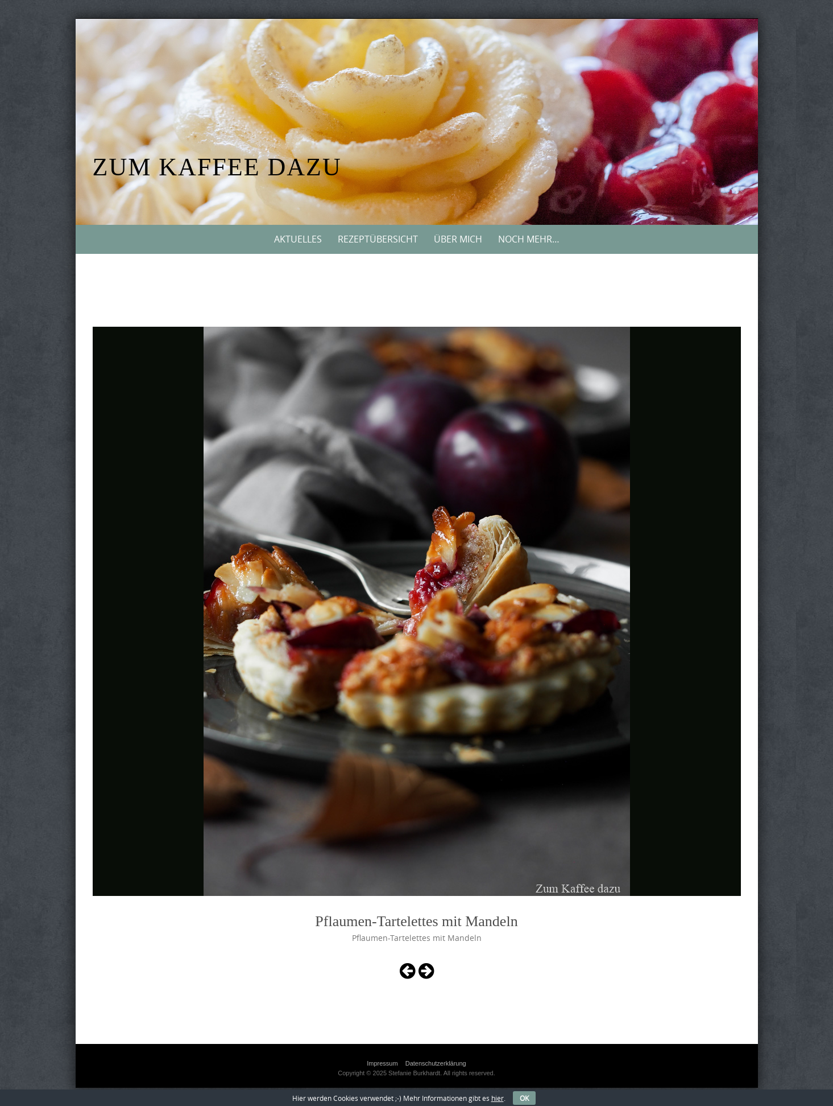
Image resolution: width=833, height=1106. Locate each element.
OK (524, 1098)
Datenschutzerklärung (435, 1063)
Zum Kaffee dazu (217, 167)
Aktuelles (298, 239)
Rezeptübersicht (378, 239)
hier (497, 1098)
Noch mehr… (529, 239)
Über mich (458, 239)
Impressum (382, 1063)
